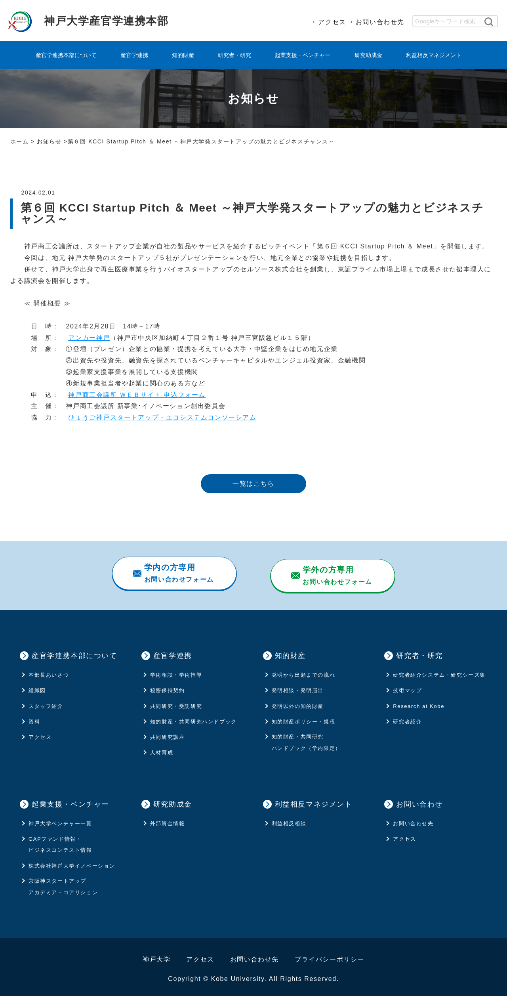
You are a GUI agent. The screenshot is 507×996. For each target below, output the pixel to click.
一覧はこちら (253, 483)
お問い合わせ (419, 799)
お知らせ (49, 141)
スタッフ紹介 (46, 701)
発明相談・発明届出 (298, 686)
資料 (34, 717)
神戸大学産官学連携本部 (117, 20)
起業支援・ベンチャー (302, 55)
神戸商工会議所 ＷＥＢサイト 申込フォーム (137, 394)
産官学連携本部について (66, 55)
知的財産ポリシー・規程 (303, 717)
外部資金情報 (167, 819)
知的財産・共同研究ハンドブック (193, 717)
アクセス (332, 22)
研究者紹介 (407, 717)
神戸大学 (156, 955)
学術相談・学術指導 (176, 671)
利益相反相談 (289, 819)
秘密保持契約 (167, 686)
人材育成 (161, 748)
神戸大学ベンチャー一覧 (60, 819)
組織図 (37, 686)
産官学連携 (134, 55)
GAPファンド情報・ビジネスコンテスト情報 (60, 840)
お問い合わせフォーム (178, 573)
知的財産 (183, 55)
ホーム (19, 141)
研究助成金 (368, 55)
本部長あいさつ (49, 671)
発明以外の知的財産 (298, 701)
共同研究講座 (167, 733)
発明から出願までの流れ (303, 671)
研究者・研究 (234, 55)
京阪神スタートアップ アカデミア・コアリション (63, 882)
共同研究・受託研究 (176, 701)
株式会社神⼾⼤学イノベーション (72, 861)
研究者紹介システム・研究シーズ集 (439, 671)
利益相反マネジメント (433, 55)
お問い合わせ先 (380, 22)
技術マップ (407, 686)
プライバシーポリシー (329, 955)
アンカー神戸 (89, 337)
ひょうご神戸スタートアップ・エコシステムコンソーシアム (162, 417)
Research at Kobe (418, 701)
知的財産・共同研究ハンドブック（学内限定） (306, 738)
